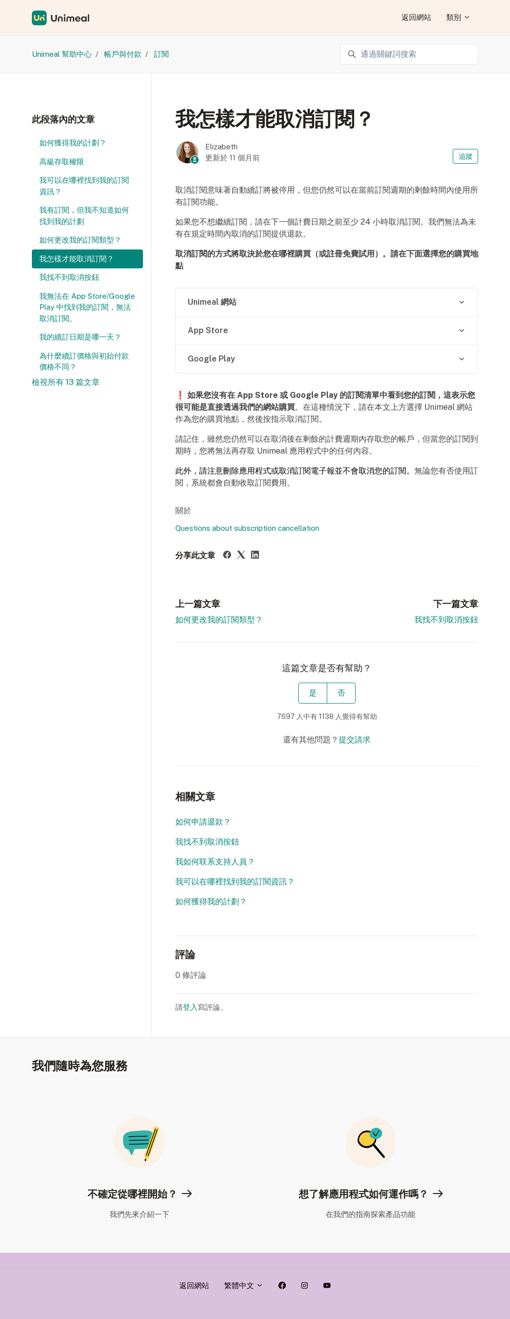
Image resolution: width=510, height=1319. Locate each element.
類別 (458, 17)
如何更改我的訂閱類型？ (219, 619)
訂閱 (161, 54)
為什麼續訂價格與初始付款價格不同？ (84, 361)
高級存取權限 (61, 161)
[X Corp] (241, 556)
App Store (208, 330)
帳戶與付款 (122, 54)
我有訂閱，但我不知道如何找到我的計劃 (84, 216)
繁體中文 (243, 1285)
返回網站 (416, 17)
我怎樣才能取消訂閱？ (76, 258)
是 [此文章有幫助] (313, 693)
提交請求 (355, 739)
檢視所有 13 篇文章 (66, 382)
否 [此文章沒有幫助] (341, 693)
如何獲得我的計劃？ (211, 901)
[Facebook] (227, 556)
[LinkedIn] (255, 556)
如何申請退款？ (203, 822)
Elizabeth (221, 146)
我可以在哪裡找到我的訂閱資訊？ (235, 881)
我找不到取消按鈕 (446, 619)
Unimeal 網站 (212, 302)
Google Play (211, 358)
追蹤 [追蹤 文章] (466, 156)
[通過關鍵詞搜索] (409, 54)
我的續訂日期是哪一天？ (80, 337)
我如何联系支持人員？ (215, 861)
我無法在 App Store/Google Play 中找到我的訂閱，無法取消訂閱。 (87, 307)
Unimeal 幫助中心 (62, 54)
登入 (190, 1007)
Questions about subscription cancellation (247, 528)
